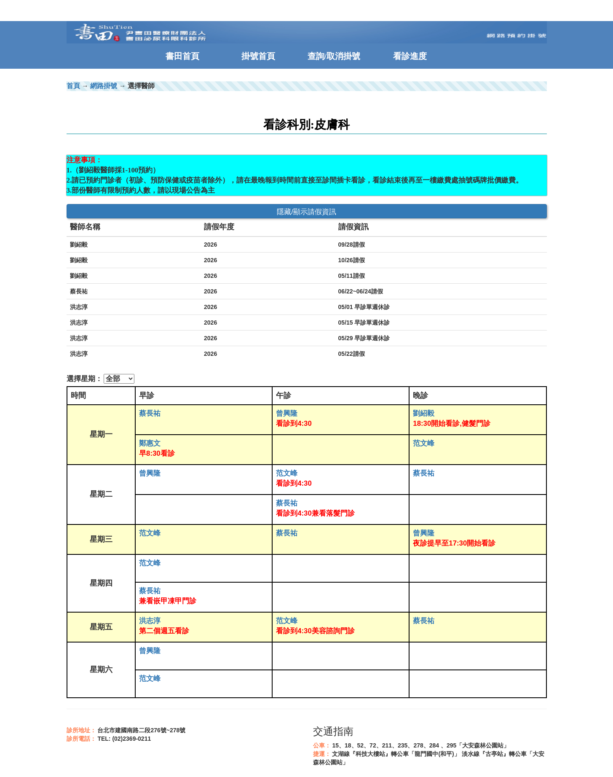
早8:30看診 (157, 453)
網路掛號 (103, 85)
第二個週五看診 (164, 631)
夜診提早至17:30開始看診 (454, 543)
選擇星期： (84, 379)
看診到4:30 (294, 423)
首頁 (73, 85)
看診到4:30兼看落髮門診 (315, 513)
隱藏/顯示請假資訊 (306, 212)
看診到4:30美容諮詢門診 (315, 631)
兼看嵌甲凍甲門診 (167, 601)
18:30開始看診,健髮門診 (451, 423)
